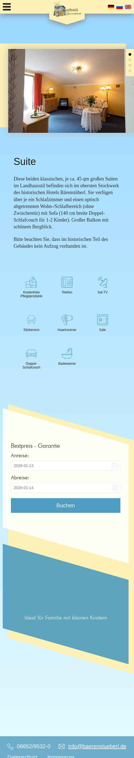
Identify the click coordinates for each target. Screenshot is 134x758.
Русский (119, 7)
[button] (130, 54)
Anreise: (20, 455)
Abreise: (20, 477)
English (128, 7)
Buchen (65, 505)
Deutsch (111, 7)
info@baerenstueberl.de (97, 746)
